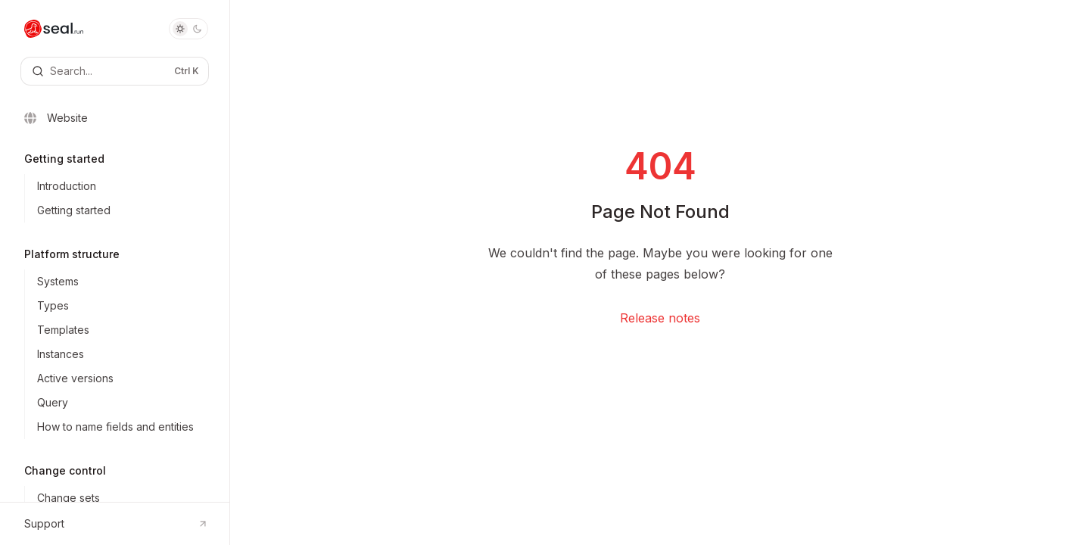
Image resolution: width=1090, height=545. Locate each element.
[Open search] (114, 71)
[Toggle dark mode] (188, 28)
